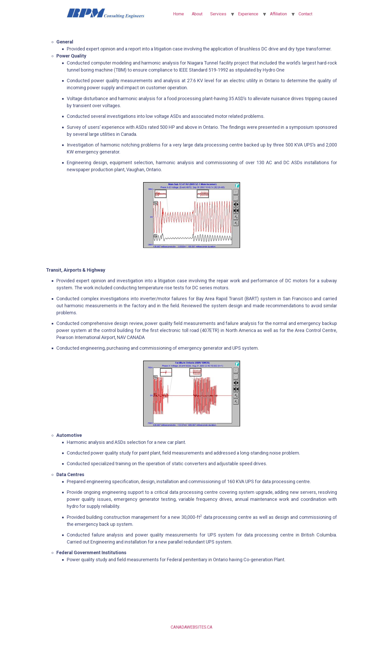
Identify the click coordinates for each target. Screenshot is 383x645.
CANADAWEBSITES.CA (191, 627)
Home (178, 13)
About (197, 13)
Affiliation (278, 13)
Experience (248, 13)
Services (218, 13)
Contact (305, 13)
